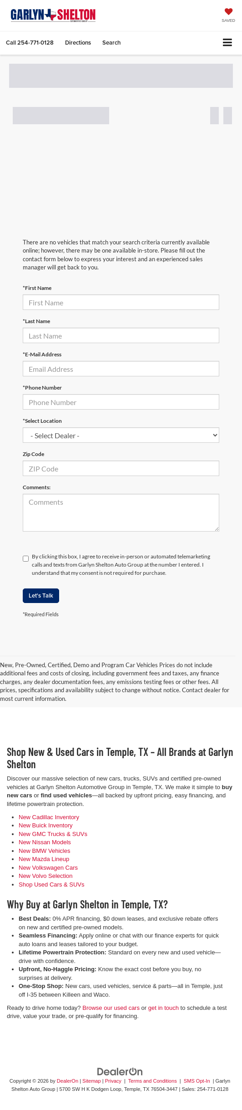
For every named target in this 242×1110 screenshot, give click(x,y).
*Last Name (36, 321)
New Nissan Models (45, 842)
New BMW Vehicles (44, 850)
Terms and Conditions (153, 1081)
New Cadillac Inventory (49, 817)
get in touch (163, 1007)
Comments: (36, 487)
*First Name (37, 287)
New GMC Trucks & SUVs (53, 834)
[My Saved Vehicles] (228, 16)
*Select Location (42, 420)
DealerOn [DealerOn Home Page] (67, 1081)
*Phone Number (42, 387)
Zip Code (33, 454)
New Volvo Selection (46, 875)
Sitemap (91, 1081)
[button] (30, 42)
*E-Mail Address (42, 354)
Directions (78, 42)
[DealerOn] (120, 1071)
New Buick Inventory (46, 825)
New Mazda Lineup (44, 859)
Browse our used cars (111, 1007)
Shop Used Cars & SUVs (52, 884)
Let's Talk (41, 595)
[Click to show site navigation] (227, 43)
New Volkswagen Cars (48, 867)
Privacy (113, 1081)
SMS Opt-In (198, 1081)
